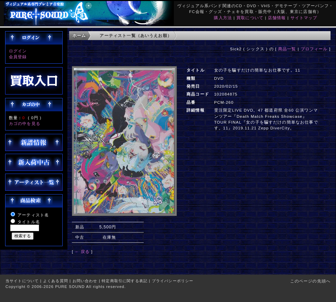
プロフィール (314, 49)
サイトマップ (304, 17)
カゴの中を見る (24, 123)
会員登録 (18, 56)
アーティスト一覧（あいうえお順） (136, 35)
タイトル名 (28, 221)
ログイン (18, 51)
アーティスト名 (33, 215)
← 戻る (82, 251)
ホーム (79, 35)
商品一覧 (287, 49)
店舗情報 (277, 17)
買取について (249, 17)
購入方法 (223, 17)
